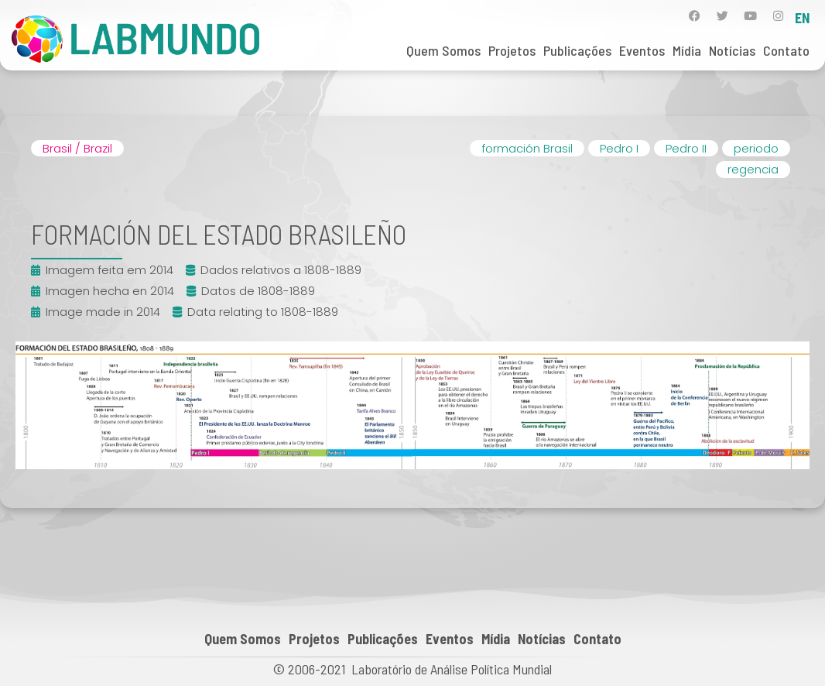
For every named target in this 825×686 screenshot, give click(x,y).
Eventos (642, 50)
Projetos (512, 50)
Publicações (577, 50)
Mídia (687, 50)
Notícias (732, 50)
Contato (786, 50)
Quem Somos (443, 50)
